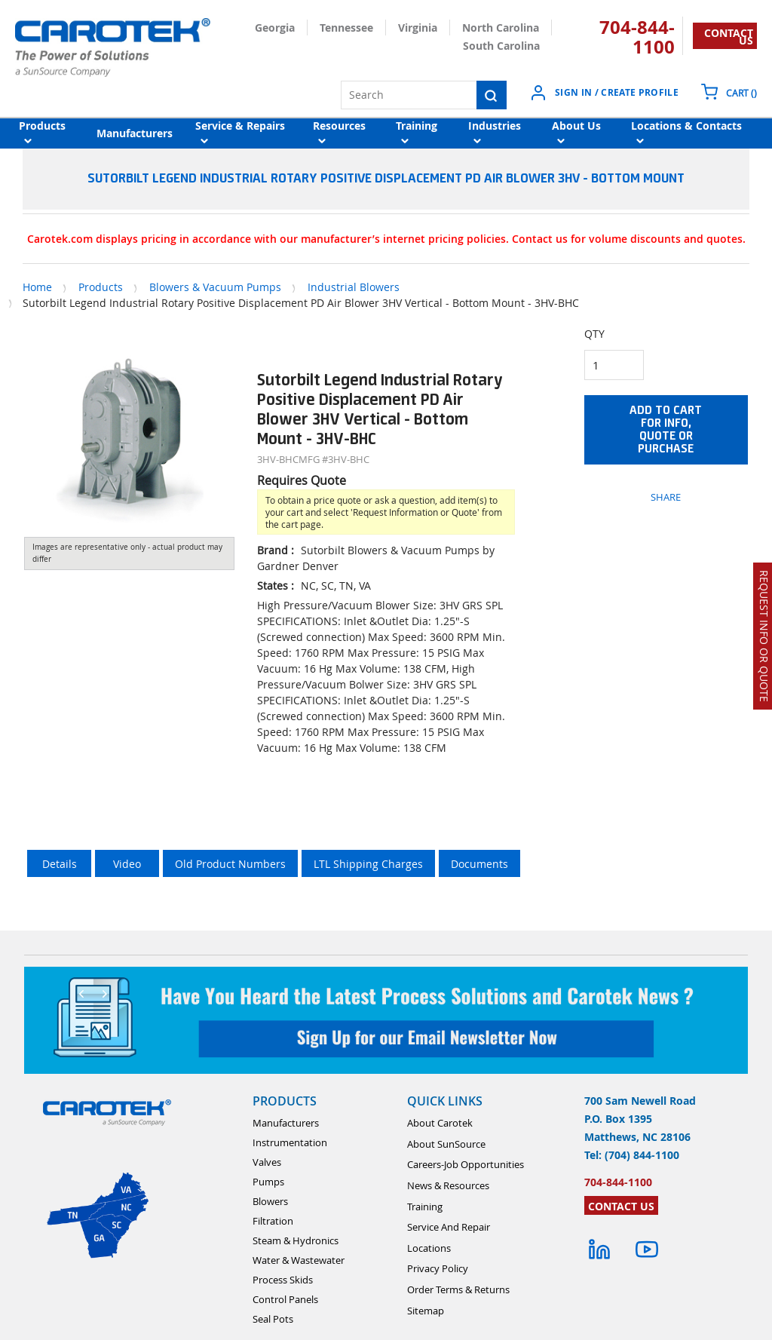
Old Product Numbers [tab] (230, 864)
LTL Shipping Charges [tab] (368, 864)
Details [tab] (59, 864)
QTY (594, 334)
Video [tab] (127, 864)
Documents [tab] (479, 864)
